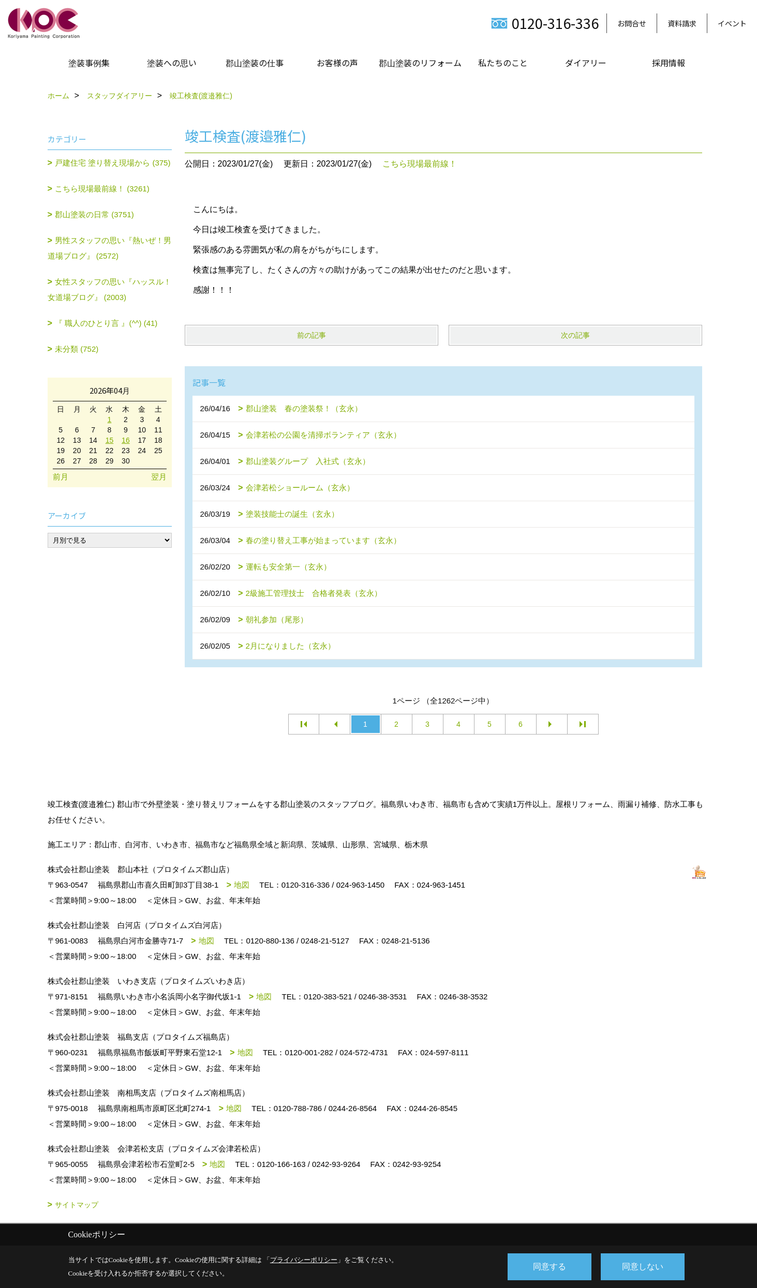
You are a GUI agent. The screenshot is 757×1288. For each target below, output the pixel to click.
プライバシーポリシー (303, 1260)
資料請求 (681, 23)
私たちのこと (503, 62)
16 (126, 440)
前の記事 (311, 335)
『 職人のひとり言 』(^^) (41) (106, 323)
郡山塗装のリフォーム (420, 62)
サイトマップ (76, 1205)
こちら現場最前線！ (419, 163)
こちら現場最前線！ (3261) (102, 188)
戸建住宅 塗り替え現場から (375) (112, 162)
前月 (60, 476)
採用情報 (668, 62)
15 (110, 440)
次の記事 (575, 335)
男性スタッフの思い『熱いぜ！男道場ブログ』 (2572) (110, 248)
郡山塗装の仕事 (255, 62)
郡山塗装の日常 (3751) (94, 214)
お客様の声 (337, 62)
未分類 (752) (76, 349)
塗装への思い (172, 62)
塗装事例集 (89, 62)
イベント (732, 23)
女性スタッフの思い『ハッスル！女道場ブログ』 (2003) (110, 289)
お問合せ (631, 23)
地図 (241, 884)
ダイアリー (585, 62)
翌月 (159, 476)
